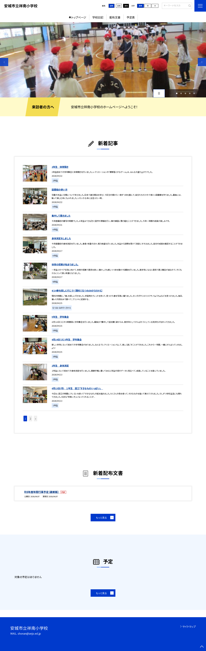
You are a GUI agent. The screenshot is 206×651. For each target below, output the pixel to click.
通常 (111, 6)
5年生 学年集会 (60, 316)
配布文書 (114, 17)
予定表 (130, 17)
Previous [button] (4, 62)
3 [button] (185, 93)
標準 (140, 6)
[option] (103, 59)
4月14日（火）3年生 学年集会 (67, 339)
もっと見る (101, 517)
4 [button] (190, 93)
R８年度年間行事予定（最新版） (42, 492)
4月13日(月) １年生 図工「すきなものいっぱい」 (77, 388)
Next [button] (202, 62)
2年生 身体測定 (60, 365)
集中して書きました (61, 215)
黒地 (126, 6)
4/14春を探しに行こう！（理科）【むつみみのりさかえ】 (77, 290)
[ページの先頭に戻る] (202, 647)
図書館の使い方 (59, 189)
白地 (118, 6)
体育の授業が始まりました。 (65, 264)
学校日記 (97, 17)
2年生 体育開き (60, 166)
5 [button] (194, 93)
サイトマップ (189, 626)
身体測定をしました (61, 238)
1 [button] (176, 93)
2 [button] (181, 93)
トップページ (78, 17)
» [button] (35, 418)
